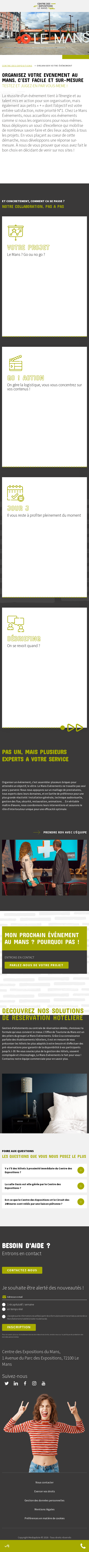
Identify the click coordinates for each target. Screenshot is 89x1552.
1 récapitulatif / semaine (20, 1304)
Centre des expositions (17, 65)
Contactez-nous (22, 1270)
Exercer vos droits (44, 1491)
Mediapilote (34, 1537)
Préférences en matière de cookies (45, 1518)
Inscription (19, 1327)
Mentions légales (44, 1509)
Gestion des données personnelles (44, 1500)
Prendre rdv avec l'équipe (65, 832)
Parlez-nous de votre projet (36, 965)
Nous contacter (44, 1482)
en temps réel (15, 1309)
